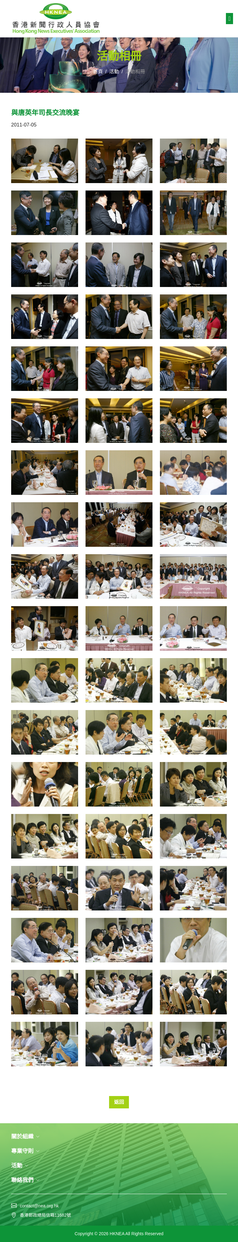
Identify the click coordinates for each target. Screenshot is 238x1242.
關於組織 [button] (25, 1136)
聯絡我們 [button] (25, 1180)
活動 (114, 71)
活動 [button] (20, 1166)
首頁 (98, 71)
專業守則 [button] (25, 1151)
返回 (119, 1102)
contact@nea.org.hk (39, 1205)
